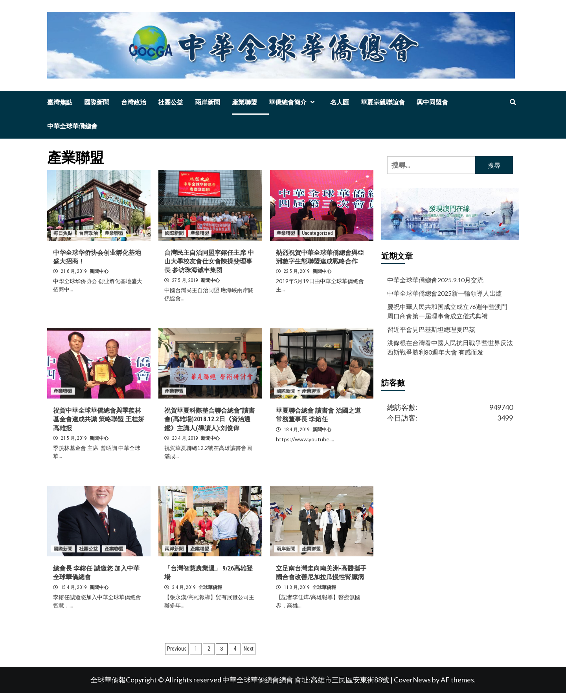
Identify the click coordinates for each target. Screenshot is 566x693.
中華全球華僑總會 (72, 126)
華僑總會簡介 (293, 102)
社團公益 (170, 102)
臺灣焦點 (59, 102)
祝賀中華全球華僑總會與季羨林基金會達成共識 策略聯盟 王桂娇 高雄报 (98, 419)
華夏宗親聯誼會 (383, 102)
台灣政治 (133, 102)
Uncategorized (317, 233)
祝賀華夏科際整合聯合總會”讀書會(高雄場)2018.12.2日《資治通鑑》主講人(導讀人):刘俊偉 (209, 419)
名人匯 (339, 102)
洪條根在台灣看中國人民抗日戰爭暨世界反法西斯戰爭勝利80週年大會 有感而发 (450, 347)
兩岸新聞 (207, 102)
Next (249, 648)
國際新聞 (96, 102)
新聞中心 (99, 271)
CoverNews (412, 679)
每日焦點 (62, 233)
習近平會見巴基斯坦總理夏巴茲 (431, 329)
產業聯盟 (244, 102)
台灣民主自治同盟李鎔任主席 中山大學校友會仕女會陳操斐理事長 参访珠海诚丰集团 (209, 261)
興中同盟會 (432, 102)
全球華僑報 (210, 587)
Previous (177, 648)
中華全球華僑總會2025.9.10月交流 (435, 279)
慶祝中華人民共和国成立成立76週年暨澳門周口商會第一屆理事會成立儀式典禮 (447, 311)
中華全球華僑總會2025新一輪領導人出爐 (444, 293)
